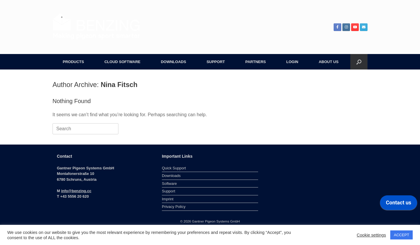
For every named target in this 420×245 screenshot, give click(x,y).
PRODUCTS (73, 62)
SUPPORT (215, 62)
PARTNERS (255, 62)
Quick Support (174, 168)
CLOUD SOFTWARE (122, 62)
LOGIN (292, 62)
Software (169, 183)
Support (168, 191)
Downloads (171, 175)
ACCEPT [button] (401, 235)
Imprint (168, 199)
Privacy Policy (174, 206)
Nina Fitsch (119, 84)
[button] (359, 61)
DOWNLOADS (173, 62)
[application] (398, 204)
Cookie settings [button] (371, 235)
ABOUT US (329, 62)
